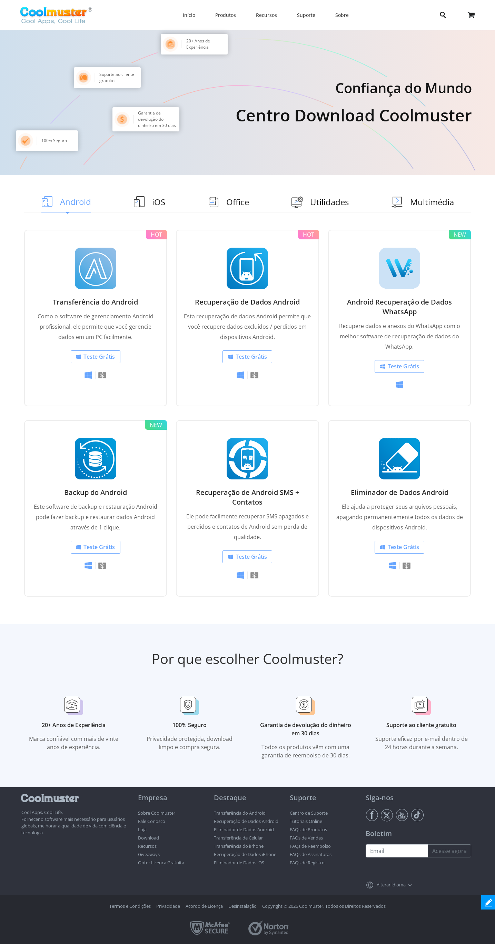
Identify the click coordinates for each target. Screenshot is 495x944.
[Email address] (397, 850)
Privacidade (168, 906)
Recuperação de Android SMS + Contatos (247, 497)
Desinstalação (242, 906)
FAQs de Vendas (306, 838)
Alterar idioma (391, 885)
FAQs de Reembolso (310, 846)
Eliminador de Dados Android (399, 492)
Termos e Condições (130, 906)
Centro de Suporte (309, 813)
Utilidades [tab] (329, 202)
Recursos (147, 846)
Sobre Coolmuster (156, 813)
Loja (142, 829)
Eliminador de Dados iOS (239, 862)
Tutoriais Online (306, 821)
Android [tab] (75, 201)
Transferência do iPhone (239, 846)
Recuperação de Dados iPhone (245, 854)
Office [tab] (237, 202)
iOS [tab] (158, 202)
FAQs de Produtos (308, 829)
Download (148, 838)
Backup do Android (95, 492)
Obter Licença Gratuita (161, 862)
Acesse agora (449, 851)
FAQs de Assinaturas (310, 854)
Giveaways (149, 854)
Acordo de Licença (204, 906)
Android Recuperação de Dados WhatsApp (399, 306)
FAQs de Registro (307, 862)
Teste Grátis (99, 356)
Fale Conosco (151, 821)
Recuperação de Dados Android (247, 302)
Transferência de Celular (238, 838)
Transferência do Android (95, 302)
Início (189, 15)
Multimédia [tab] (432, 202)
